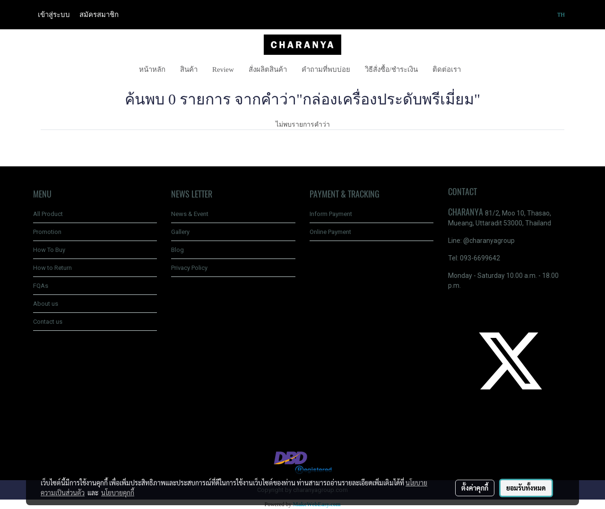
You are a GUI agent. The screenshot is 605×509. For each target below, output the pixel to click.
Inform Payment (331, 213)
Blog (177, 249)
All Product (48, 213)
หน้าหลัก (152, 69)
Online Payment (330, 231)
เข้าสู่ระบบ (54, 14)
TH (556, 14)
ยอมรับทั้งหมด (526, 487)
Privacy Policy (189, 267)
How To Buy (49, 249)
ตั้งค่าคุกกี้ (474, 487)
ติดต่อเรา (446, 69)
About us (45, 303)
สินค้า (189, 69)
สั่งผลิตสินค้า (268, 69)
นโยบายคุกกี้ (117, 492)
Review (223, 69)
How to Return (52, 267)
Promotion (47, 231)
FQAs (40, 285)
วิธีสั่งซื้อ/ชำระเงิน (391, 69)
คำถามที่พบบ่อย (326, 69)
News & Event (189, 213)
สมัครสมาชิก (99, 14)
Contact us (47, 321)
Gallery (180, 231)
